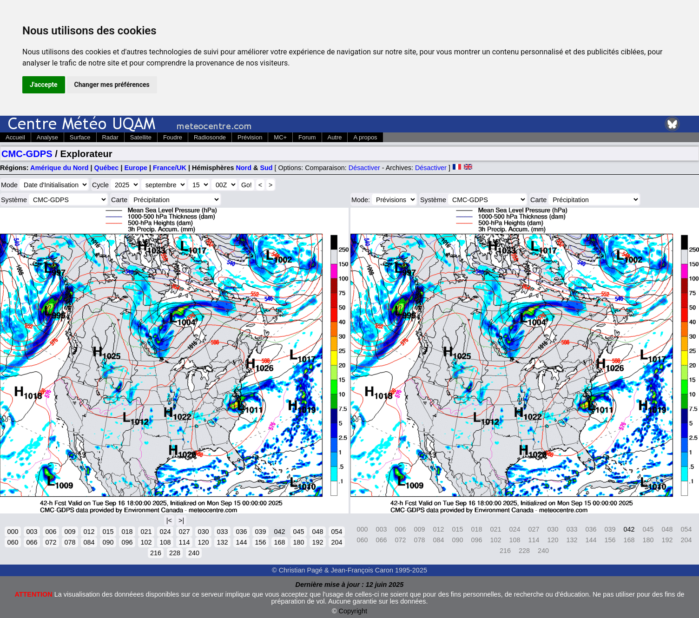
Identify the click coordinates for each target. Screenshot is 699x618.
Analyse (47, 137)
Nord (243, 167)
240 (193, 553)
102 (146, 542)
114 (184, 542)
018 (126, 531)
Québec (106, 167)
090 (107, 542)
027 (184, 531)
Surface (80, 137)
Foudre (172, 137)
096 (126, 542)
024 (165, 531)
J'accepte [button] (44, 84)
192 (317, 542)
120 (203, 542)
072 (50, 542)
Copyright (353, 611)
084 (88, 542)
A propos (365, 137)
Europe (135, 167)
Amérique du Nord (59, 167)
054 (336, 531)
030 (203, 531)
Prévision (249, 137)
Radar (110, 137)
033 (222, 531)
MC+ (280, 137)
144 (241, 542)
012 (88, 531)
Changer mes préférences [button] (112, 84)
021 (146, 531)
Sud (266, 167)
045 (298, 531)
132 (222, 542)
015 (107, 531)
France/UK (169, 167)
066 (31, 542)
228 (174, 553)
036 (241, 531)
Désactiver (364, 167)
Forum (307, 137)
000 (12, 531)
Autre (335, 137)
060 (12, 542)
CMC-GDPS (27, 154)
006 (50, 531)
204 (336, 542)
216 (155, 553)
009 (69, 531)
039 (260, 531)
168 (279, 542)
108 (165, 542)
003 (31, 531)
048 (317, 531)
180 (298, 542)
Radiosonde (210, 137)
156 (260, 542)
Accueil (15, 137)
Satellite (141, 137)
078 (69, 542)
